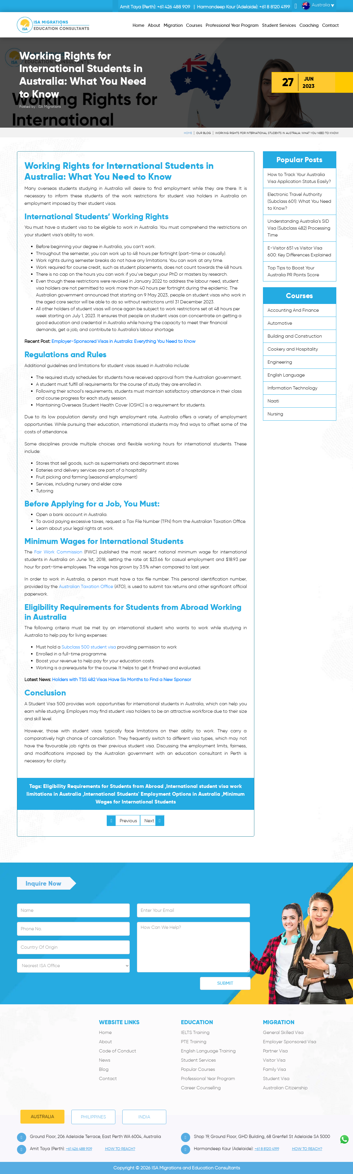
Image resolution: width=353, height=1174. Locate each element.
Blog (103, 1069)
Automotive (280, 323)
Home (188, 133)
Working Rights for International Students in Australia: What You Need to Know (277, 133)
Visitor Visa (274, 1060)
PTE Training (193, 1041)
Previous (122, 820)
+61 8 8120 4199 (274, 7)
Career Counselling (201, 1087)
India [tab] (144, 1117)
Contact (108, 1078)
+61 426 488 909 (173, 7)
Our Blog (203, 133)
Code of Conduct (117, 1051)
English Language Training (208, 1051)
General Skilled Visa (283, 1032)
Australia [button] (316, 5)
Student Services (198, 1060)
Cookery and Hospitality (293, 349)
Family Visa (274, 1069)
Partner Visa (275, 1051)
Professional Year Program (208, 1078)
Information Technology (292, 388)
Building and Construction (295, 336)
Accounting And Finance (293, 310)
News (104, 1060)
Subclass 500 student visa (89, 647)
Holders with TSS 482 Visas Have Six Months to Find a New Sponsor (121, 679)
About (105, 1041)
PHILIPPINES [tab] (93, 1117)
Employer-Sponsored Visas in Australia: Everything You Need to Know (123, 341)
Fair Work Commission (58, 552)
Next (154, 820)
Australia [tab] (42, 1116)
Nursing (275, 414)
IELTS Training (195, 1032)
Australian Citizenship (285, 1087)
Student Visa (276, 1078)
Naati (273, 401)
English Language (286, 375)
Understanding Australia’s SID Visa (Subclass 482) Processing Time (299, 228)
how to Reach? (120, 1149)
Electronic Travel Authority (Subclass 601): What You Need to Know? (299, 201)
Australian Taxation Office (86, 586)
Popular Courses (198, 1069)
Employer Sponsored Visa (289, 1041)
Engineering (280, 362)
